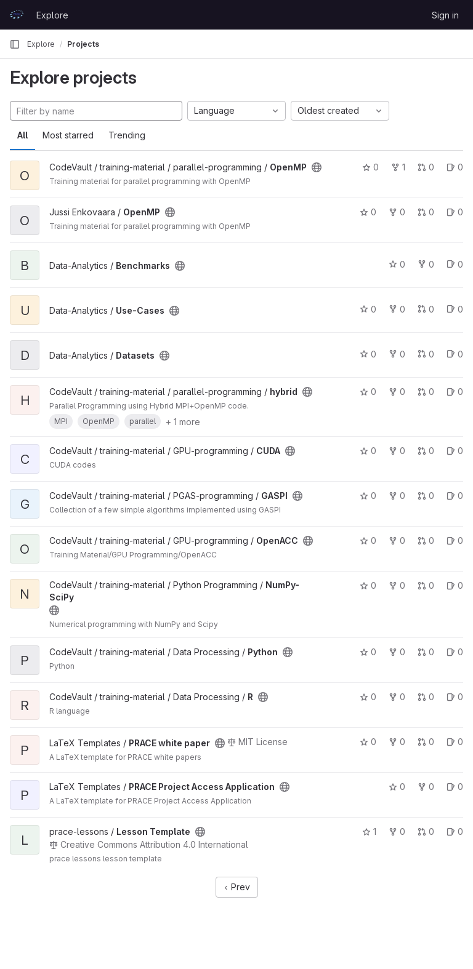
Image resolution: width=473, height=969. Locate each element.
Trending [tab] (126, 135)
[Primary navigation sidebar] (15, 44)
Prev (237, 887)
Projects (83, 44)
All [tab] (22, 135)
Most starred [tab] (68, 135)
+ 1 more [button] (183, 422)
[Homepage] (16, 15)
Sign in (445, 15)
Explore (52, 15)
